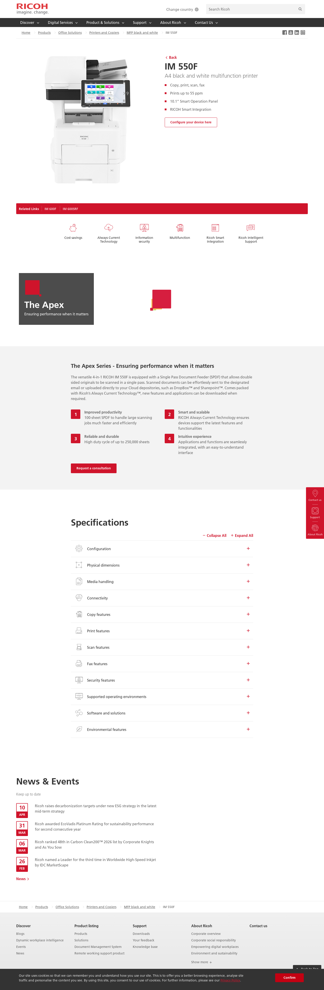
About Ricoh (201, 926)
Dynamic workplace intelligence (40, 940)
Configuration (162, 548)
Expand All (241, 535)
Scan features (162, 647)
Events (21, 947)
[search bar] (255, 9)
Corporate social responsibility (213, 940)
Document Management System (98, 947)
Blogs (20, 934)
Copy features (162, 614)
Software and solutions (162, 712)
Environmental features (162, 729)
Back (173, 57)
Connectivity (162, 597)
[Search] (300, 9)
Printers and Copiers (104, 33)
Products (44, 33)
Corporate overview (206, 934)
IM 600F (50, 209)
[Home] (32, 9)
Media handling (162, 581)
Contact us (258, 926)
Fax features (162, 663)
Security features (162, 680)
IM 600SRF (70, 209)
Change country (182, 9)
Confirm (289, 978)
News (21, 878)
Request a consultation (93, 468)
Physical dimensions (162, 565)
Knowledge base (145, 947)
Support (139, 926)
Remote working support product (99, 953)
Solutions (81, 940)
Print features (162, 630)
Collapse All (214, 535)
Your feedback (143, 940)
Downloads (141, 934)
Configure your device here (191, 122)
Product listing (86, 926)
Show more (201, 962)
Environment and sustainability (214, 953)
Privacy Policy (230, 980)
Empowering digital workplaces (214, 947)
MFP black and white (142, 33)
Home (26, 33)
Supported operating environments (162, 696)
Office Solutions (70, 33)
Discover (23, 926)
